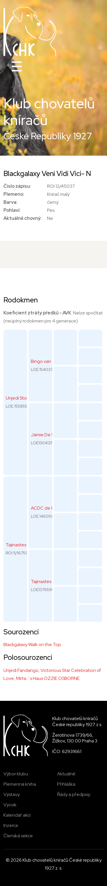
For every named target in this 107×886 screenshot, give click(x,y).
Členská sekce (18, 836)
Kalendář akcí (17, 815)
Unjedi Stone (19, 398)
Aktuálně (66, 774)
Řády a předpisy (73, 794)
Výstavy (11, 794)
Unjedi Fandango (21, 670)
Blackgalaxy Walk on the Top (32, 644)
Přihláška (66, 784)
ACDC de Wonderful (51, 508)
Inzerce (10, 825)
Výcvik (10, 805)
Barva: (10, 202)
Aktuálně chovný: (22, 218)
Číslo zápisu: (17, 186)
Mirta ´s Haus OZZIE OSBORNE (48, 678)
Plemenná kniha (19, 784)
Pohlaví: (12, 210)
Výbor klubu (15, 774)
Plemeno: (13, 194)
